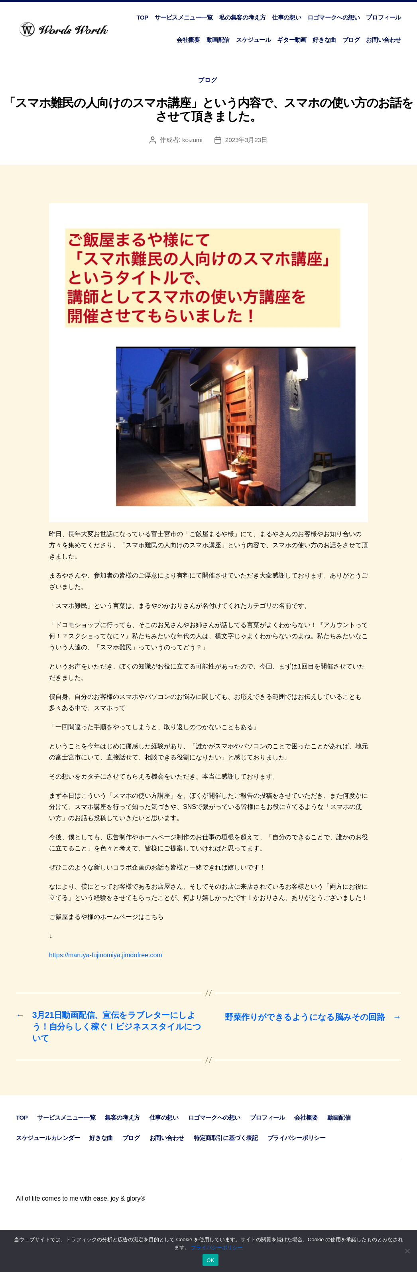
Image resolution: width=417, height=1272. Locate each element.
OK (210, 1260)
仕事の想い (286, 17)
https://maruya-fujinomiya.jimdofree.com (105, 956)
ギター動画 (291, 39)
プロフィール (383, 17)
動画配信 (218, 39)
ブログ (351, 39)
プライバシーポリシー (297, 1142)
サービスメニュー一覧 (184, 17)
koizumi (191, 141)
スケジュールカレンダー (48, 1142)
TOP (142, 17)
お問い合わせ (383, 39)
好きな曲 (324, 39)
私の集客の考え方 (242, 17)
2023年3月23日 (246, 141)
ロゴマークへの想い (333, 17)
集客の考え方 (122, 1122)
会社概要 (188, 39)
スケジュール (253, 39)
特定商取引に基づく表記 (226, 1142)
